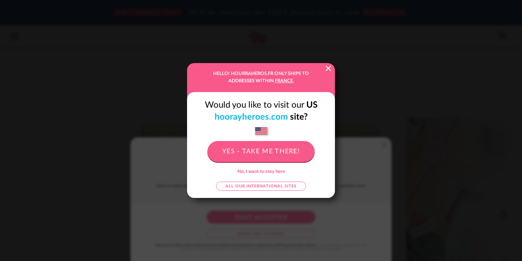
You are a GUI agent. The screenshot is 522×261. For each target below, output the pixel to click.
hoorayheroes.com (251, 117)
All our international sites (261, 186)
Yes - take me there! (261, 151)
